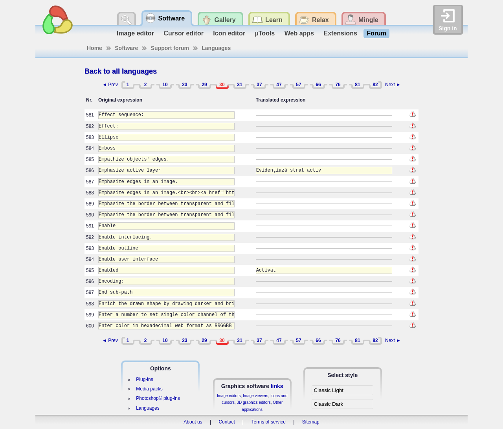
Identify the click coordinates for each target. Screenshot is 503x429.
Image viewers (255, 396)
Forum (376, 33)
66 (318, 84)
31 (239, 84)
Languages (216, 48)
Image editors (229, 396)
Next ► (393, 84)
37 (259, 84)
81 (357, 84)
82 (375, 84)
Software (126, 48)
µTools (265, 33)
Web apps (299, 33)
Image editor (135, 33)
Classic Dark (328, 404)
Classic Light (328, 390)
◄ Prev (110, 84)
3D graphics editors (253, 402)
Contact (226, 422)
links (277, 386)
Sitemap (310, 422)
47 (278, 84)
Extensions (340, 33)
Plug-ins (144, 379)
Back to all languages (120, 71)
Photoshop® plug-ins (158, 398)
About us (193, 422)
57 (298, 84)
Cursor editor (184, 33)
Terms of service (269, 422)
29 (204, 84)
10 (164, 84)
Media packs (149, 389)
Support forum (170, 48)
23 (184, 84)
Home (94, 48)
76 (337, 84)
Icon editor (229, 33)
